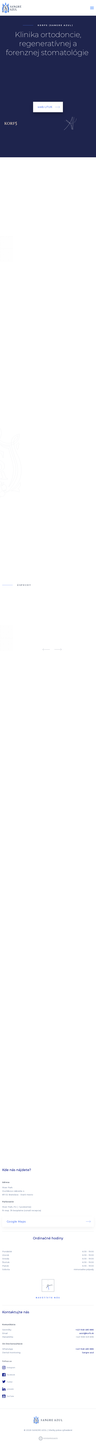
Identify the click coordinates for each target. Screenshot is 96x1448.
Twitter (10, 1382)
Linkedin (10, 1389)
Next (58, 649)
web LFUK (45, 107)
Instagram (11, 1368)
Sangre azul (88, 1352)
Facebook (11, 1375)
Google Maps (16, 1221)
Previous (46, 649)
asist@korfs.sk (86, 1333)
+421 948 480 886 (85, 1329)
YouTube (10, 1396)
